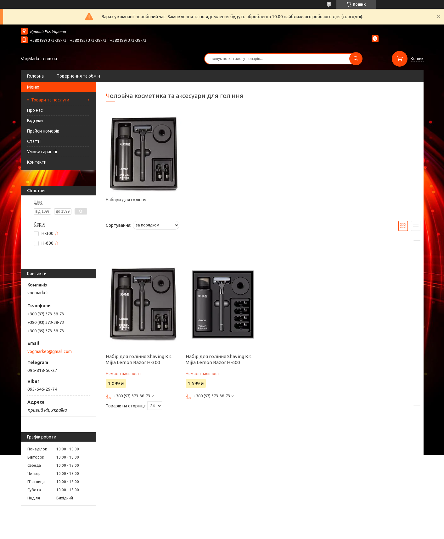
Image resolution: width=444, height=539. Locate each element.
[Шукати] (356, 58)
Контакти (37, 162)
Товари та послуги (50, 99)
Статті (34, 141)
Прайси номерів (43, 130)
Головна (35, 76)
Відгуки (35, 120)
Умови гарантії (42, 151)
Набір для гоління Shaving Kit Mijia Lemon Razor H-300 (138, 359)
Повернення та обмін (78, 76)
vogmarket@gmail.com (49, 351)
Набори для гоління (126, 199)
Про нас (35, 110)
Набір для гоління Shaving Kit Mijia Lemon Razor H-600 (218, 359)
